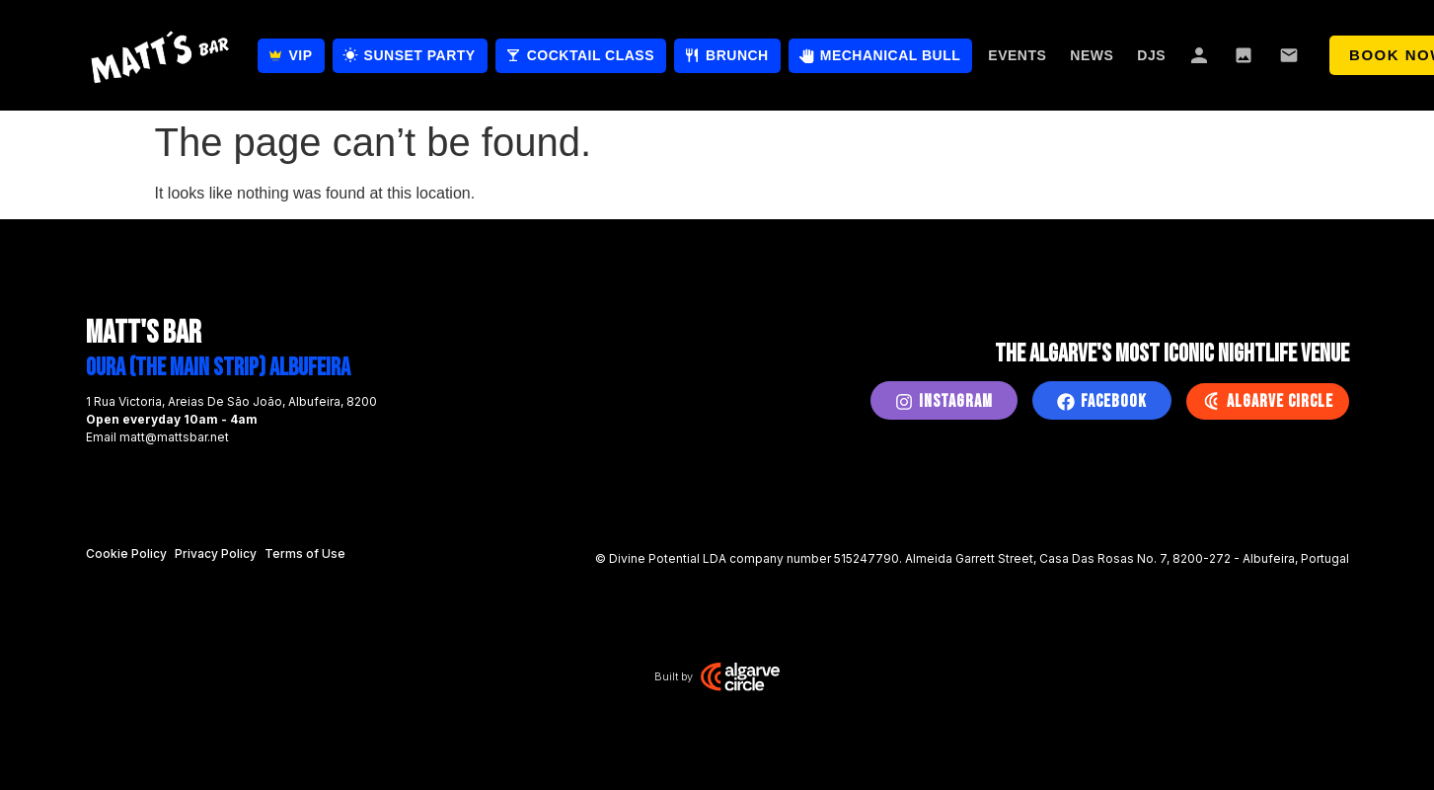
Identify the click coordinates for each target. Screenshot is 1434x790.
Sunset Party (420, 55)
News (1091, 55)
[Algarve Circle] (1211, 401)
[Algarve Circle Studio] (740, 676)
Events (1017, 55)
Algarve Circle (1280, 401)
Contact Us (1291, 55)
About (1200, 55)
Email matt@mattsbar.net (157, 437)
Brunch (737, 55)
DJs (1151, 55)
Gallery (1245, 55)
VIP (301, 55)
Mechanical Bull (890, 55)
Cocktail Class (590, 55)
